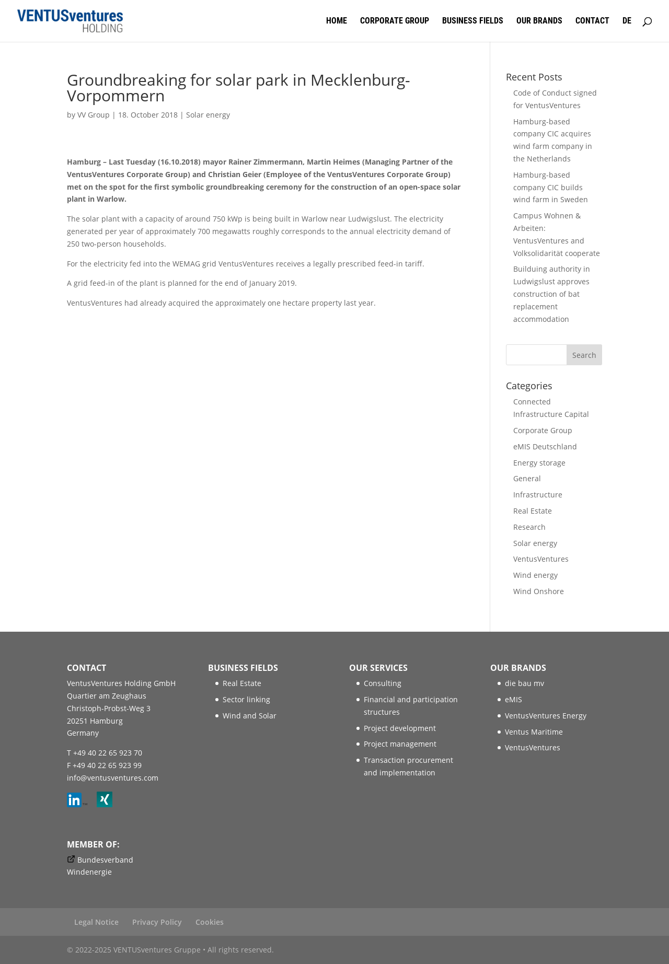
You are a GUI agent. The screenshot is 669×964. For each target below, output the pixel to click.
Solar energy (208, 115)
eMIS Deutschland (545, 446)
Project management (400, 744)
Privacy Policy (157, 922)
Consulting (382, 683)
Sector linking (246, 699)
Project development (400, 728)
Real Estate (532, 511)
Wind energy (535, 575)
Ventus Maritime (534, 732)
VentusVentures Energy (545, 716)
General (527, 478)
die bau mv (524, 683)
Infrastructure (537, 495)
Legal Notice (96, 922)
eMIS (513, 699)
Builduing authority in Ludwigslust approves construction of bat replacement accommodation (551, 293)
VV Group (93, 115)
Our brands (539, 21)
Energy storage (539, 463)
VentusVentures (541, 559)
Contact (592, 21)
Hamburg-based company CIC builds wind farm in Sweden (550, 187)
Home (336, 21)
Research (529, 527)
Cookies (209, 922)
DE (626, 21)
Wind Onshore (538, 591)
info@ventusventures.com (112, 778)
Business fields (472, 21)
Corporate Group (394, 21)
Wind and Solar (249, 716)
